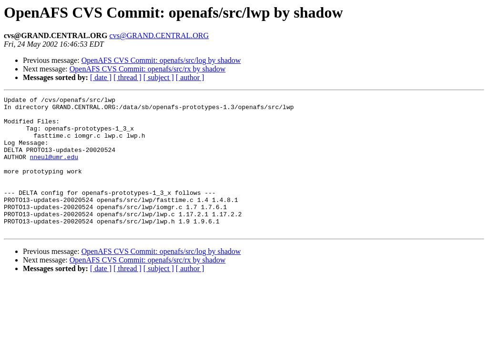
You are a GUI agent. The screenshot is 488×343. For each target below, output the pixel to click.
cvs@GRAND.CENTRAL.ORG (159, 35)
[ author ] (190, 77)
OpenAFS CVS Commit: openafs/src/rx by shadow (148, 69)
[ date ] (101, 77)
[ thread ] (127, 77)
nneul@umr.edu (54, 169)
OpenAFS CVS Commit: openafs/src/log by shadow (161, 60)
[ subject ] (158, 77)
